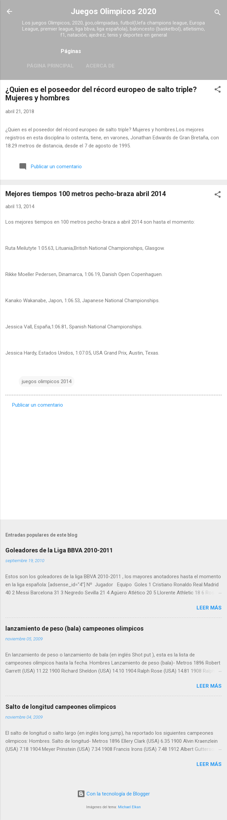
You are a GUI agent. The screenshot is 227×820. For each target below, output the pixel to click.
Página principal (50, 66)
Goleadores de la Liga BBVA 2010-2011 (59, 550)
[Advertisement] (113, 462)
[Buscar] (218, 13)
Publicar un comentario (37, 405)
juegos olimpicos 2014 (46, 381)
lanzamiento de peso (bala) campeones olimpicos (74, 628)
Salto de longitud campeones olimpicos (60, 706)
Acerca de (100, 66)
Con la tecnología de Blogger (113, 794)
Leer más (209, 608)
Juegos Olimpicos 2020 (114, 11)
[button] (218, 90)
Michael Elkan (129, 807)
